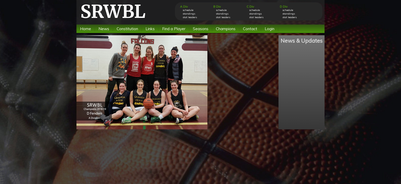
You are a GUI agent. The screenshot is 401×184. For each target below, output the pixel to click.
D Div (283, 6)
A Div (184, 6)
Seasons (200, 28)
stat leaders (190, 17)
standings (189, 13)
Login (269, 28)
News (103, 28)
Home (85, 28)
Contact (250, 28)
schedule (188, 10)
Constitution (127, 28)
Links (150, 28)
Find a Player (173, 28)
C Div (250, 6)
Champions (226, 28)
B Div (217, 6)
